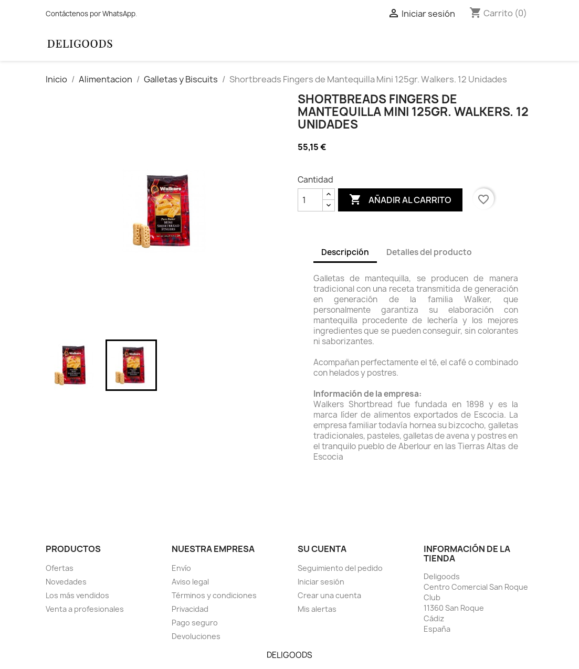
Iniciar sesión (321, 582)
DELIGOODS (289, 655)
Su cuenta (322, 549)
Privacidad (190, 609)
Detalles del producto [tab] (429, 252)
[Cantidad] (310, 199)
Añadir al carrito (400, 200)
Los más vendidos (77, 595)
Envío (181, 568)
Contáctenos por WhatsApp (90, 13)
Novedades (66, 582)
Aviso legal (190, 582)
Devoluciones (196, 636)
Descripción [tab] (345, 252)
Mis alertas (317, 609)
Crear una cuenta (329, 595)
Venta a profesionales (85, 609)
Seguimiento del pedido (340, 568)
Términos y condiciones (214, 595)
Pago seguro (195, 623)
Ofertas (59, 568)
